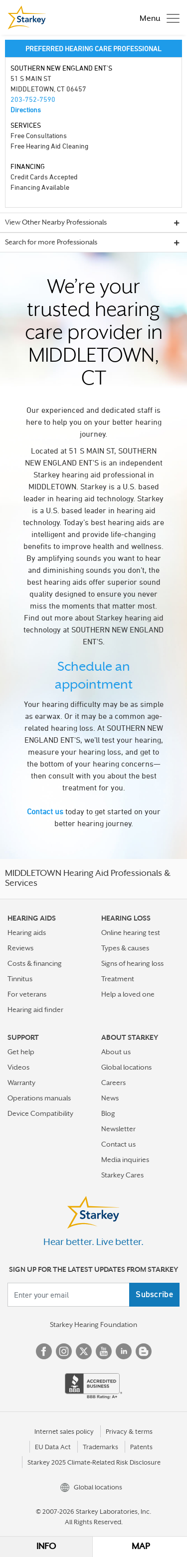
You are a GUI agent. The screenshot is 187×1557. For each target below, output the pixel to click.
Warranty (21, 1083)
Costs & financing (34, 963)
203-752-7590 (32, 99)
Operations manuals (39, 1098)
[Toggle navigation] (157, 17)
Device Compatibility (40, 1113)
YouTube (104, 1351)
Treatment (117, 979)
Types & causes (125, 948)
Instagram (64, 1351)
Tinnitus (19, 979)
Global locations (126, 1067)
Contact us (45, 811)
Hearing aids (26, 932)
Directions (25, 109)
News (110, 1098)
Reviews (20, 948)
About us (116, 1052)
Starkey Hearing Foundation (93, 1324)
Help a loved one (128, 994)
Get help (20, 1052)
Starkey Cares (122, 1175)
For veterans (26, 994)
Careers (113, 1083)
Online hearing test (130, 932)
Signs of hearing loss (132, 963)
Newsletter (118, 1129)
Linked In (124, 1351)
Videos (18, 1067)
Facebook (44, 1351)
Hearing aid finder (35, 1009)
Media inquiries (125, 1160)
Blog (108, 1113)
